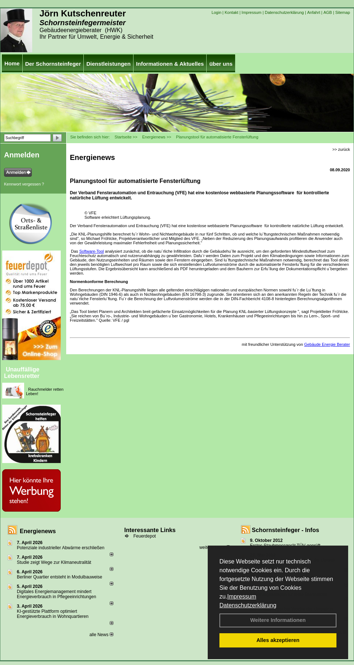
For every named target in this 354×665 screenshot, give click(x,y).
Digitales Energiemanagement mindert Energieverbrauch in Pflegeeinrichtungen (56, 594)
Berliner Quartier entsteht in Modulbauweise (59, 577)
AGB (327, 12)
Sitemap (342, 12)
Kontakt (231, 12)
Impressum (241, 596)
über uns (220, 64)
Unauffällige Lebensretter (21, 372)
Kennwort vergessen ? (24, 184)
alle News (101, 634)
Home (12, 63)
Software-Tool (91, 251)
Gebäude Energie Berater (327, 344)
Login (216, 12)
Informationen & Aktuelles (170, 64)
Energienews (38, 531)
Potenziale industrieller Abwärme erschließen (60, 547)
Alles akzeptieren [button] (278, 640)
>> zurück (341, 149)
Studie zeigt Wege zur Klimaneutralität (54, 562)
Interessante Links (150, 530)
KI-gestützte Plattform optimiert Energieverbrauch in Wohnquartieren (52, 614)
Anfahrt (313, 12)
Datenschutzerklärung (247, 605)
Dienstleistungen (108, 64)
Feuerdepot (144, 536)
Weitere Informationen (278, 620)
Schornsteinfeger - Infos (285, 530)
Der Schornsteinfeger (53, 64)
